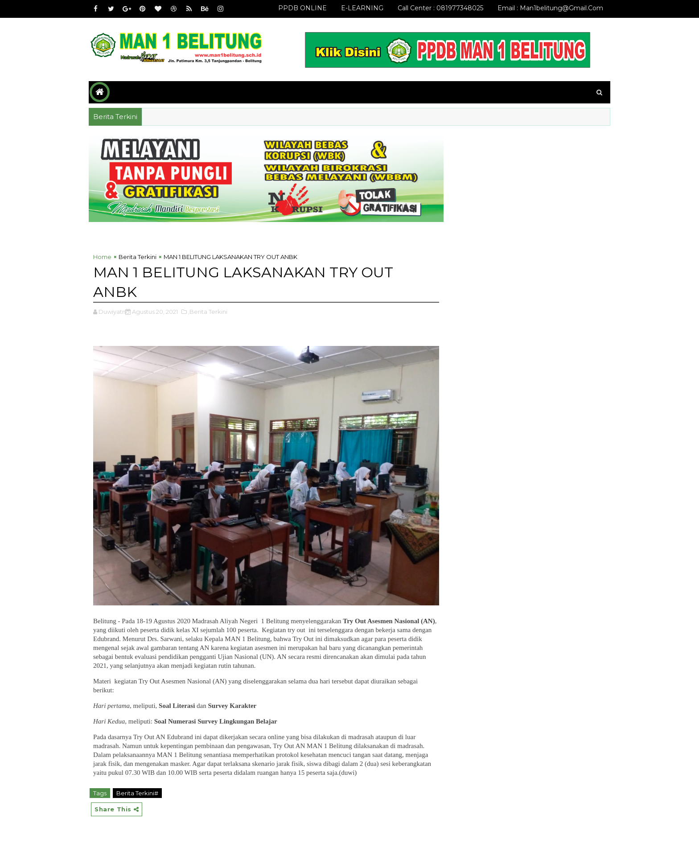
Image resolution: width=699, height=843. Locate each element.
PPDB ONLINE (302, 8)
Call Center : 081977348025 (440, 8)
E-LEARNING (362, 8)
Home (102, 256)
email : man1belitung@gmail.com (550, 8)
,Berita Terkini (207, 311)
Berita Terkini (137, 256)
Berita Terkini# (137, 793)
